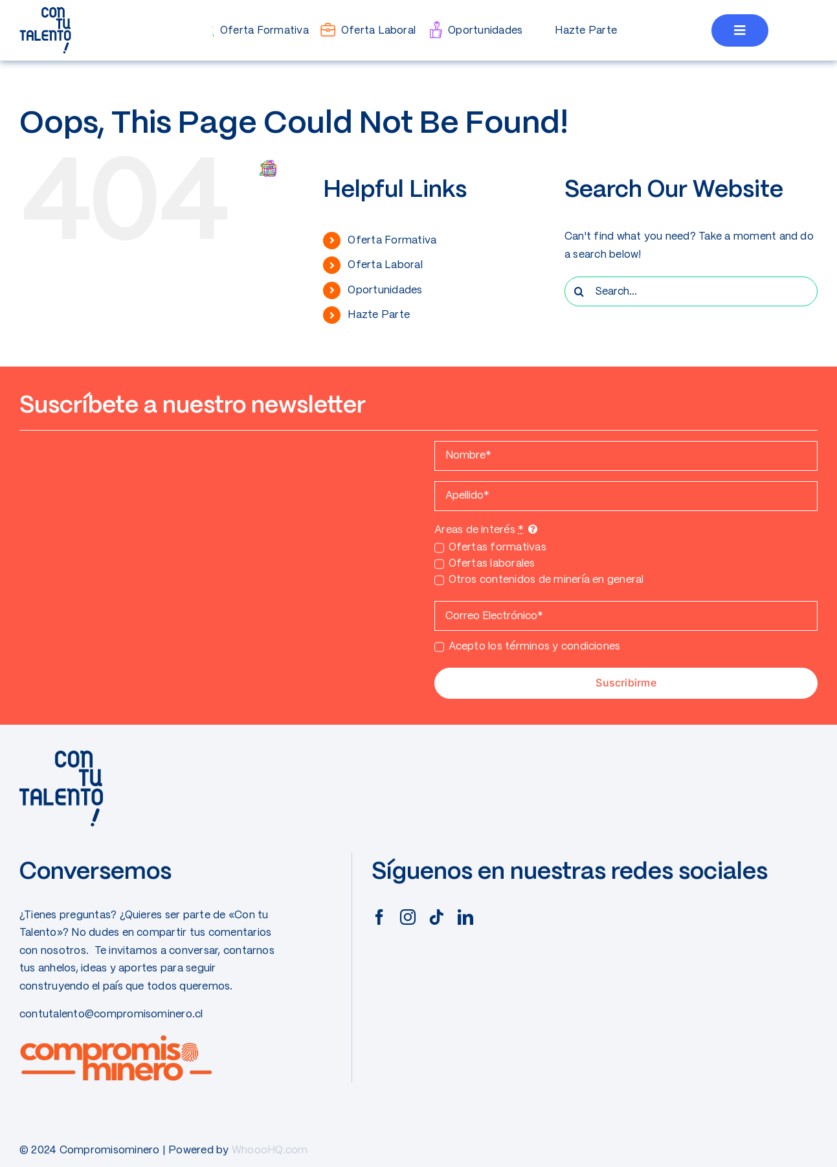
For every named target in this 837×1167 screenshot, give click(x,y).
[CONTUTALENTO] (45, 11)
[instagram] (408, 917)
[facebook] (379, 917)
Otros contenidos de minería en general (546, 580)
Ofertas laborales (492, 564)
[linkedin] (465, 917)
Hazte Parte (379, 315)
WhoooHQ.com (270, 1150)
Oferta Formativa (392, 240)
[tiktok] (436, 917)
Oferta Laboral (385, 265)
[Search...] (691, 291)
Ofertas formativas (497, 547)
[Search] (579, 291)
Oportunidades (385, 290)
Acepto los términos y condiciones (535, 646)
